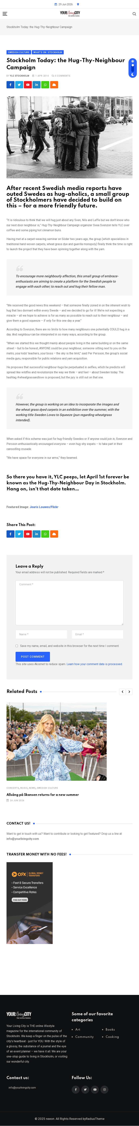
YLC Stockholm (19, 76)
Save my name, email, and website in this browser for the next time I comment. (69, 646)
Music (24, 788)
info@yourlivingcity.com (22, 1087)
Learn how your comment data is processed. (95, 664)
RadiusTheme (95, 1119)
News (32, 788)
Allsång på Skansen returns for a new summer (43, 795)
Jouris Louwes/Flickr (44, 507)
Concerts (13, 788)
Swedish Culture (47, 788)
